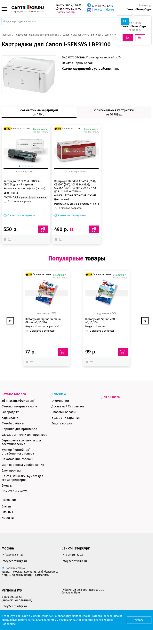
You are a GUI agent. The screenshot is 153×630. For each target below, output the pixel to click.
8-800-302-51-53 (12, 597)
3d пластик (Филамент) (18, 401)
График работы (65, 12)
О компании (60, 401)
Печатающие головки (17, 459)
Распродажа (11, 412)
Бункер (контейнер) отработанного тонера (18, 451)
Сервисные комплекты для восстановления (21, 442)
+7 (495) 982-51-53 (12, 555)
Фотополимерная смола (19, 406)
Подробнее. (9, 624)
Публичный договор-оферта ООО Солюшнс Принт (82, 591)
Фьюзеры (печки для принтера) (25, 435)
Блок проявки (12, 470)
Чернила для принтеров (19, 429)
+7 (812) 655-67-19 (102, 6)
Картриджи (10, 418)
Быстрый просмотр (25, 151)
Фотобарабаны (13, 423)
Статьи (6, 506)
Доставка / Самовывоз (68, 406)
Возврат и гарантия (66, 418)
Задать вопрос (62, 423)
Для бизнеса (110, 397)
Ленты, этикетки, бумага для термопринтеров (22, 478)
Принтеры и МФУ (14, 491)
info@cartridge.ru (103, 9)
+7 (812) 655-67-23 (72, 555)
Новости (8, 518)
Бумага (7, 485)
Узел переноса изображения (23, 465)
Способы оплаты (64, 412)
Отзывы (7, 512)
